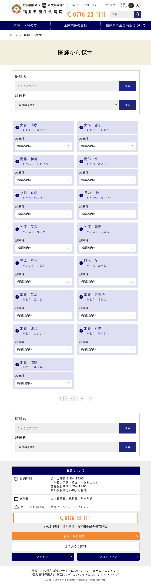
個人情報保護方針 (44, 574)
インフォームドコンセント (102, 570)
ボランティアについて (68, 570)
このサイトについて (86, 574)
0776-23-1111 (86, 14)
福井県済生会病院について (126, 25)
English (74, 5)
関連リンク (64, 574)
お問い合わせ (92, 5)
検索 (127, 86)
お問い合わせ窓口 (76, 536)
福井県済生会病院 (37, 8)
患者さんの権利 (41, 570)
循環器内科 (24, 146)
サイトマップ (110, 574)
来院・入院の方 (25, 25)
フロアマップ (108, 556)
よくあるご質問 (75, 546)
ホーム (14, 35)
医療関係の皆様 (75, 25)
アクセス (110, 5)
